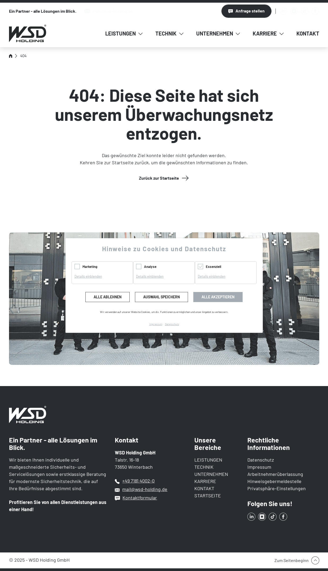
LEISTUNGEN (208, 460)
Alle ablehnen (107, 297)
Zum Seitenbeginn (291, 560)
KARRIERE (205, 481)
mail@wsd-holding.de (144, 489)
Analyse (150, 266)
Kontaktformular (140, 498)
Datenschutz (260, 460)
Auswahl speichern (161, 297)
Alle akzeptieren (218, 297)
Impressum (259, 467)
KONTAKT (204, 488)
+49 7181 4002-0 (138, 481)
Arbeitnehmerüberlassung (275, 474)
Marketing (89, 266)
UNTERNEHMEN (211, 474)
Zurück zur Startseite (159, 177)
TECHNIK (203, 467)
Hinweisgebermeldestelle (274, 481)
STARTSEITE (207, 495)
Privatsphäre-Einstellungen (276, 488)
